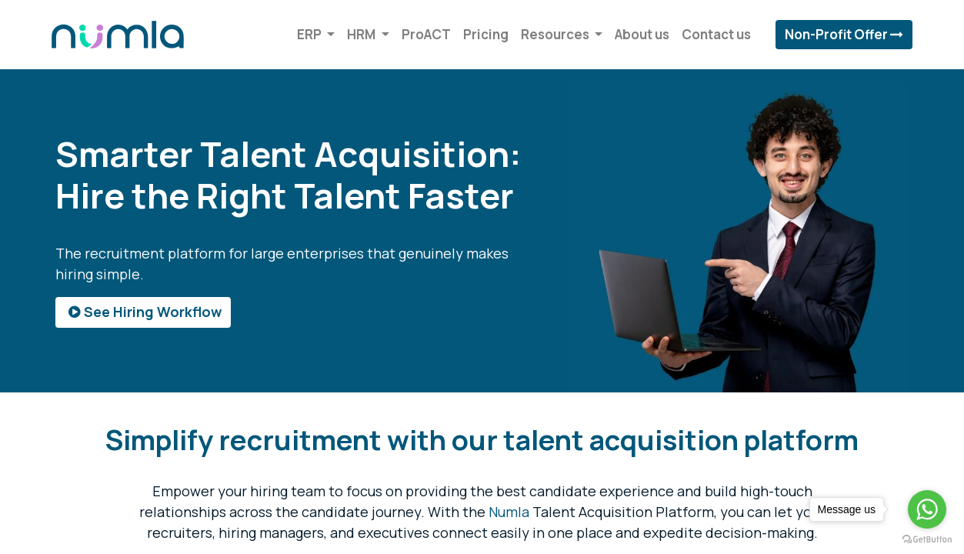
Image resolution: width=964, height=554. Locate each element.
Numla (509, 511)
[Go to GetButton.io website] (927, 538)
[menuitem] (422, 34)
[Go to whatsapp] (927, 509)
